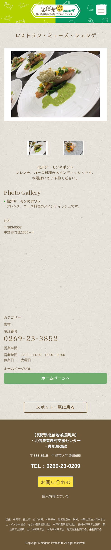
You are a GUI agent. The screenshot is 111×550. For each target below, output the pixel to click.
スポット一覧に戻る (55, 407)
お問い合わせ (55, 482)
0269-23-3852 (31, 338)
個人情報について (55, 496)
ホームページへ (55, 378)
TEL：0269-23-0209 (55, 466)
